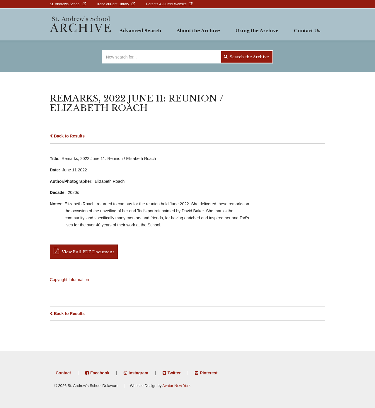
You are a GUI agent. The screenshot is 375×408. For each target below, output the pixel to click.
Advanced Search (140, 30)
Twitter (174, 373)
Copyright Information (69, 279)
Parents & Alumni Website (166, 4)
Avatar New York (176, 385)
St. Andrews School (65, 4)
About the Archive (198, 30)
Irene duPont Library (113, 4)
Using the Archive (257, 30)
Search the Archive (246, 56)
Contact (63, 373)
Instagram (138, 373)
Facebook (99, 373)
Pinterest (208, 373)
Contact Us (307, 30)
